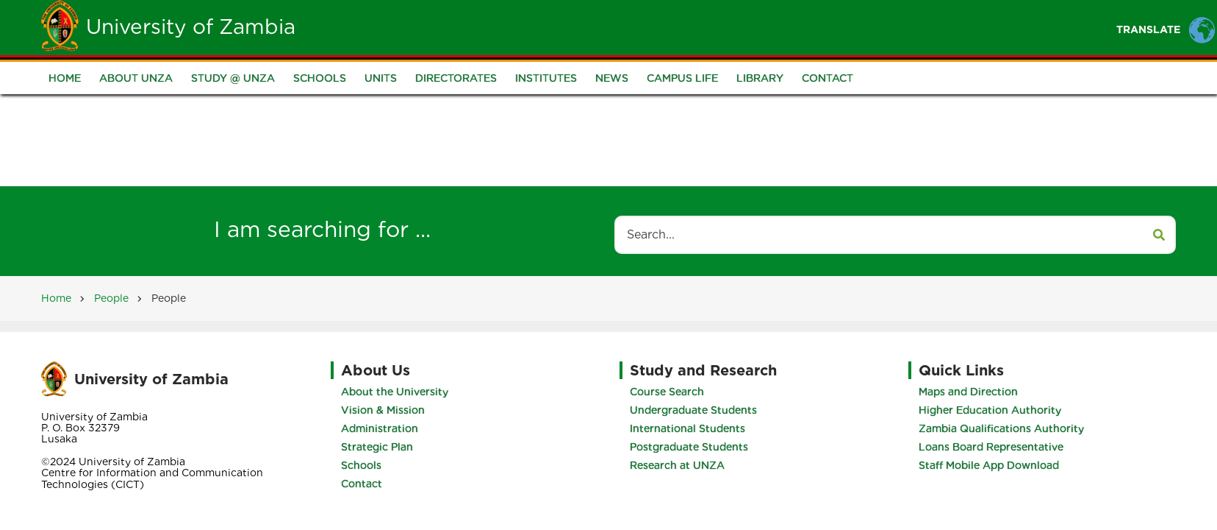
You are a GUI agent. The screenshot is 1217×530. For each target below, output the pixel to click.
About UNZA (136, 79)
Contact (827, 79)
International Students (692, 428)
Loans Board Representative (995, 447)
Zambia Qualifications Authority (1005, 428)
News (611, 79)
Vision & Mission (378, 410)
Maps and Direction (972, 392)
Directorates (456, 79)
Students (607, 26)
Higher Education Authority (994, 410)
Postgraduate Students (693, 447)
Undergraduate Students (697, 410)
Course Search (671, 392)
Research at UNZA (681, 465)
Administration (375, 428)
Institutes (546, 79)
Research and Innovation (875, 26)
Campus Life (682, 79)
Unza (536, 26)
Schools (319, 79)
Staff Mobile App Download (993, 465)
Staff (680, 26)
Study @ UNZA (233, 79)
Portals (749, 26)
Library (759, 79)
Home (477, 26)
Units (381, 79)
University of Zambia (190, 26)
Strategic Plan (373, 447)
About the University (390, 392)
